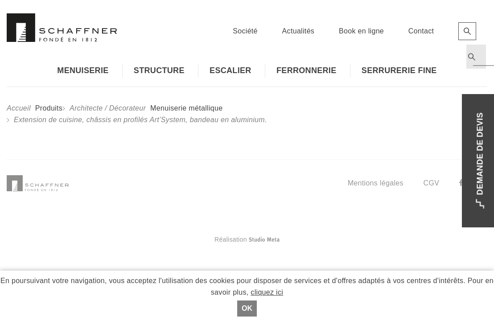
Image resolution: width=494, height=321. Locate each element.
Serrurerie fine (399, 70)
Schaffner (62, 27)
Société (245, 31)
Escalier (230, 70)
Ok (247, 308)
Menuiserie (82, 70)
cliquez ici (267, 292)
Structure (159, 70)
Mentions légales (375, 183)
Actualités (298, 31)
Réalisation (282, 239)
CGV (432, 183)
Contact (421, 31)
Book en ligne (361, 31)
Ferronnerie (306, 70)
